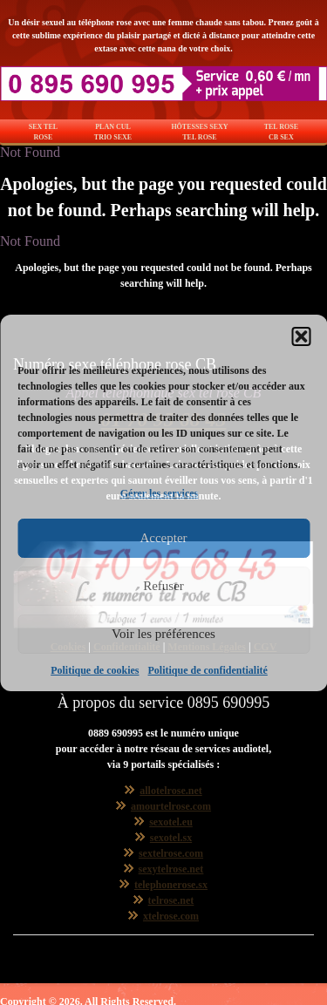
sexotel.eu (171, 822)
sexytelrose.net (171, 869)
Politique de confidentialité (208, 670)
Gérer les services (159, 493)
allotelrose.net (170, 790)
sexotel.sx (171, 838)
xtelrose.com (171, 916)
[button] (301, 336)
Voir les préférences (163, 634)
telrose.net (171, 900)
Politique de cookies (95, 670)
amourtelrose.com (171, 806)
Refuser (163, 586)
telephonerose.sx (171, 885)
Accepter (163, 538)
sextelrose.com (171, 853)
